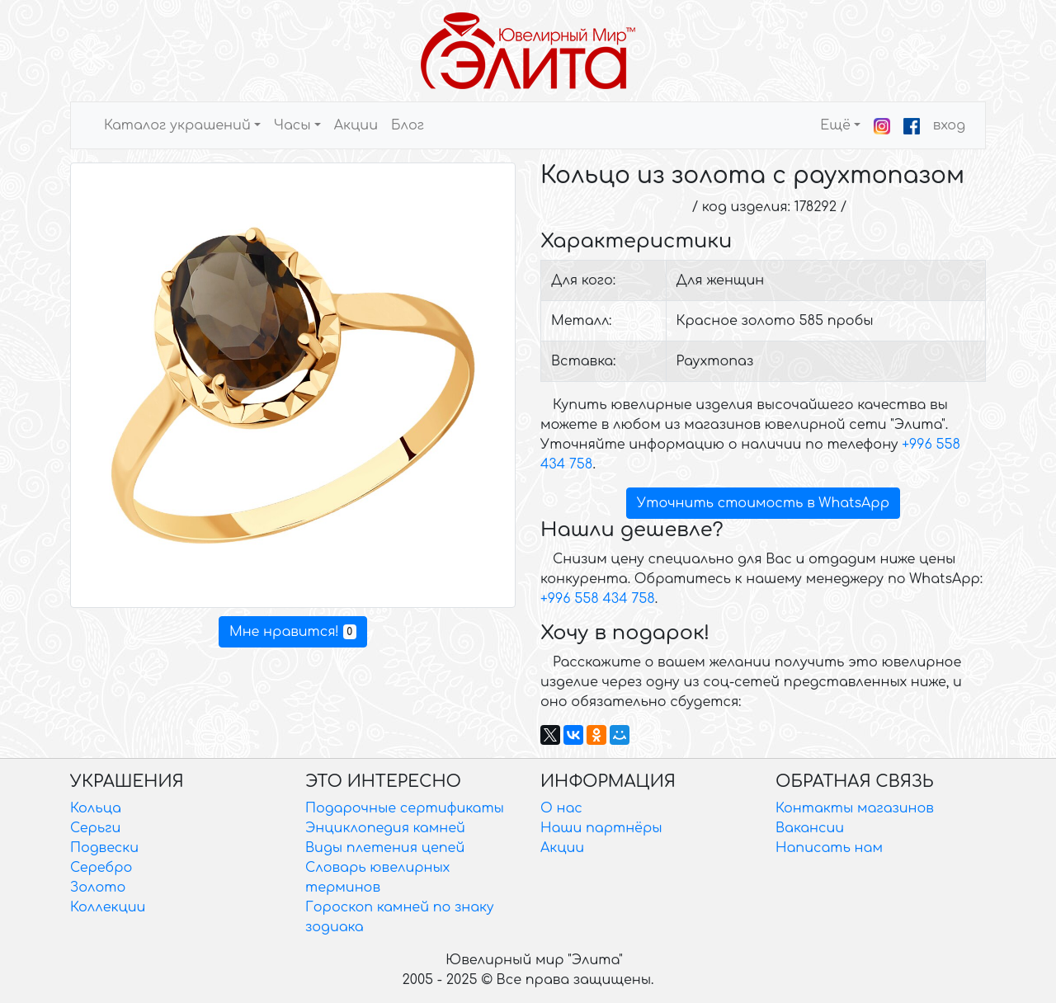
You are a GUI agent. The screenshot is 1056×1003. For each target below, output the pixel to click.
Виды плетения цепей (384, 848)
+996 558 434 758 (597, 598)
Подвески (104, 848)
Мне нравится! (292, 631)
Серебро (101, 867)
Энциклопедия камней (385, 828)
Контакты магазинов (855, 808)
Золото (97, 887)
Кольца (95, 808)
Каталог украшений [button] (177, 125)
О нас (561, 808)
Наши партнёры (601, 828)
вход (949, 125)
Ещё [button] (835, 125)
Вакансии (810, 828)
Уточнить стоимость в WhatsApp (763, 503)
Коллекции (107, 907)
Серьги (95, 828)
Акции (356, 125)
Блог (407, 125)
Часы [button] (292, 125)
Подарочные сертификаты (404, 808)
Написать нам (829, 848)
